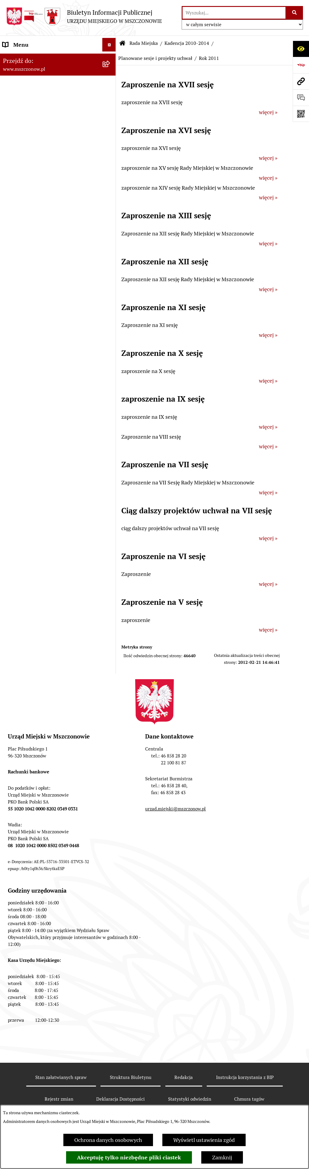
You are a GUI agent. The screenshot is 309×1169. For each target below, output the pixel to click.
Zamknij (222, 1157)
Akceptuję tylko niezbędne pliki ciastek (129, 1157)
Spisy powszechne (24, 605)
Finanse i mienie (22, 446)
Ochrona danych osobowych (108, 1139)
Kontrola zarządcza (26, 473)
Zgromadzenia (20, 641)
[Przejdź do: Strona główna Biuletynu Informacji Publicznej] (122, 43)
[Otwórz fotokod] (301, 114)
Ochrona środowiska (27, 535)
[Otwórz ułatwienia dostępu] (301, 49)
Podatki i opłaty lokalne (31, 459)
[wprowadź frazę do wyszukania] (234, 13)
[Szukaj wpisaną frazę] (294, 13)
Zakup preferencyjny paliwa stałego (45, 722)
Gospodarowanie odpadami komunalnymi (35, 553)
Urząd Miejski (19, 351)
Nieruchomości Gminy (29, 521)
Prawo (10, 418)
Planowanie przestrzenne (33, 391)
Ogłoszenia (16, 654)
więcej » (268, 112)
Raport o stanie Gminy (29, 364)
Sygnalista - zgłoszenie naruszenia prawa (52, 735)
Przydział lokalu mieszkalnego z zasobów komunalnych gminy (52, 767)
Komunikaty (17, 681)
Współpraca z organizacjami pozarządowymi (36, 490)
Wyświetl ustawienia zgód (204, 1139)
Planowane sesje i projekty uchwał (155, 58)
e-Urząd (12, 592)
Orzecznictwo (19, 784)
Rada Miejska (18, 98)
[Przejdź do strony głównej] (84, 16)
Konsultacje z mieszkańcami (36, 508)
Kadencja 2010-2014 (186, 43)
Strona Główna (21, 58)
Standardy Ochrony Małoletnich (41, 708)
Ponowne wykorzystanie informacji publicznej (45, 574)
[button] (110, 58)
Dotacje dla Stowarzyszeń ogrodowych (49, 749)
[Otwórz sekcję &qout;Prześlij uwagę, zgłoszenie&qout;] (301, 97)
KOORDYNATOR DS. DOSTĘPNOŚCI (46, 695)
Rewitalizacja (18, 405)
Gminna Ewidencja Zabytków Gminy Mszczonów (46, 623)
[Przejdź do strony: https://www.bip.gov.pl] (301, 65)
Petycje (11, 668)
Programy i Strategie (27, 432)
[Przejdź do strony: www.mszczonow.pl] (301, 81)
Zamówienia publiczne (30, 378)
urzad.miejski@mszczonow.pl (175, 950)
